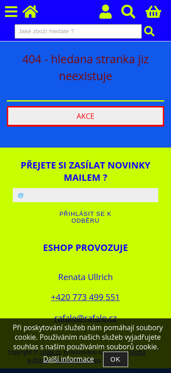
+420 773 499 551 (85, 296)
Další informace (68, 359)
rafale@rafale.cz (85, 317)
